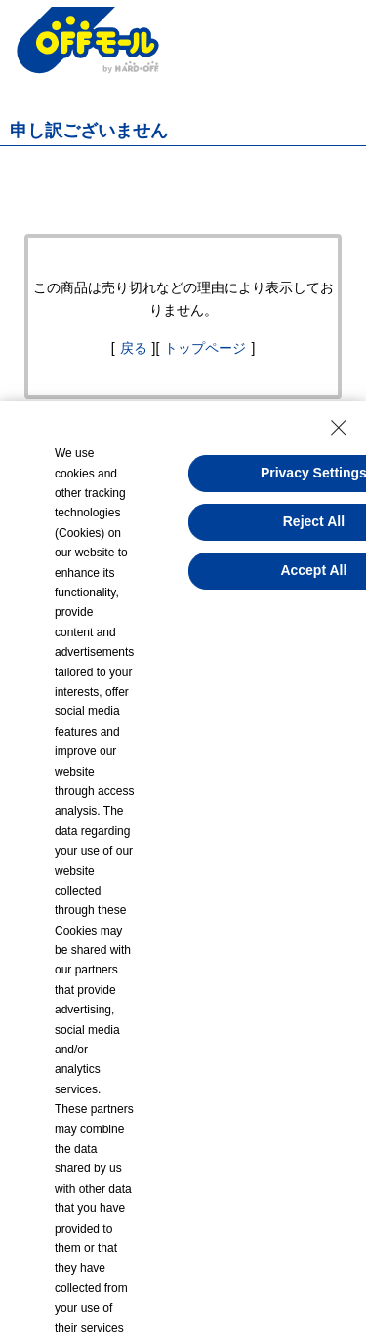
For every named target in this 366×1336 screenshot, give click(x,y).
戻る (133, 348)
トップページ (205, 348)
